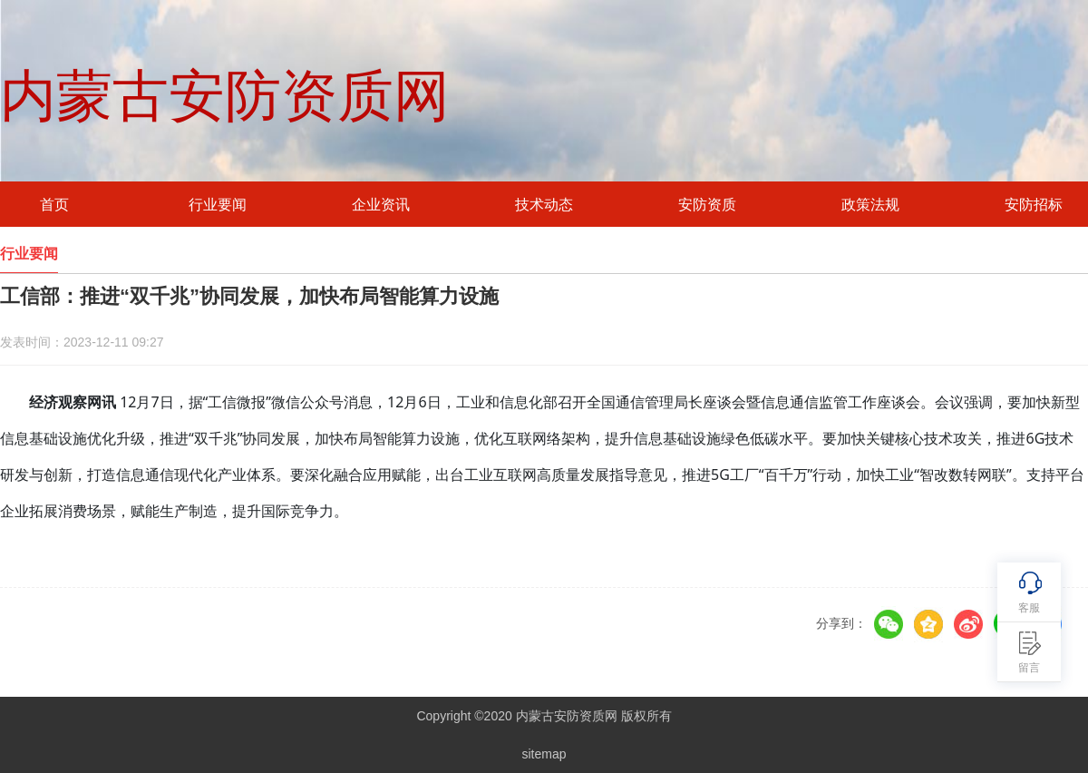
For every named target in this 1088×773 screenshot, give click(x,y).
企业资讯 (381, 204)
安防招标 (1034, 204)
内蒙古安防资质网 (225, 96)
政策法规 (870, 204)
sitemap (543, 754)
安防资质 (707, 204)
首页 (54, 204)
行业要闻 (218, 204)
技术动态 (544, 204)
